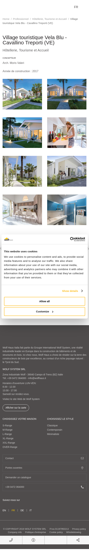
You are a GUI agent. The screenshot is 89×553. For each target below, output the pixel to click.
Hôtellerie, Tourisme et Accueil (49, 18)
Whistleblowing (73, 532)
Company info (15, 532)
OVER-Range (10, 447)
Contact (44, 458)
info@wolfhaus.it (37, 378)
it (31, 510)
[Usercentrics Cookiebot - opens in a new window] (70, 239)
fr (76, 7)
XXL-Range (9, 442)
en (4, 510)
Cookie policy (56, 532)
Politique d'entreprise (35, 532)
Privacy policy (79, 529)
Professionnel (21, 18)
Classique (52, 425)
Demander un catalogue (44, 477)
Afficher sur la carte (16, 407)
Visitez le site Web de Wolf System (21, 399)
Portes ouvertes (44, 467)
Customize (44, 311)
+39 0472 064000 (16, 378)
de (22, 510)
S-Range (7, 425)
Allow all (44, 301)
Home (6, 18)
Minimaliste (53, 434)
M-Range (8, 429)
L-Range (7, 434)
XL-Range (8, 438)
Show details (70, 290)
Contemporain (54, 429)
